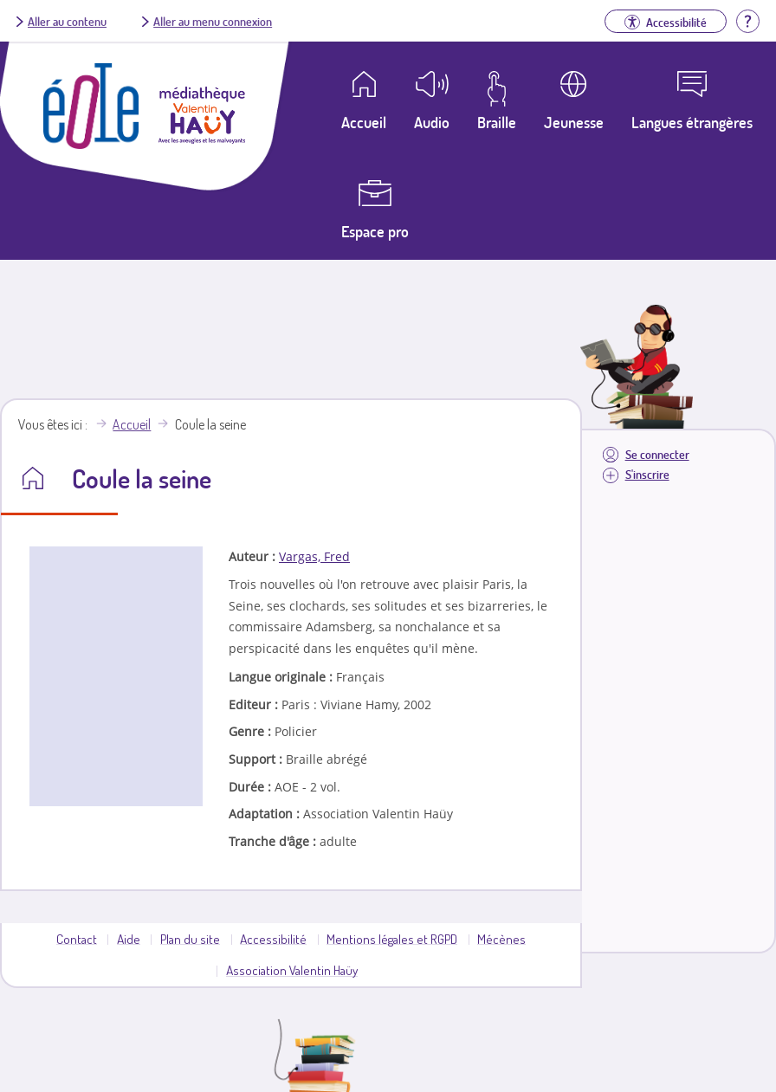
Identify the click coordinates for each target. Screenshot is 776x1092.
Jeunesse (574, 122)
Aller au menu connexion (212, 21)
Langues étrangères (692, 122)
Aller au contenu (67, 21)
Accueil (132, 424)
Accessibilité (273, 938)
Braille (496, 122)
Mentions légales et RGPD (392, 938)
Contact (76, 938)
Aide (128, 938)
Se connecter (657, 454)
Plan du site (190, 938)
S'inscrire (647, 474)
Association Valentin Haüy (292, 970)
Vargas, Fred (314, 556)
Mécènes (501, 938)
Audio (431, 122)
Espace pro (375, 231)
